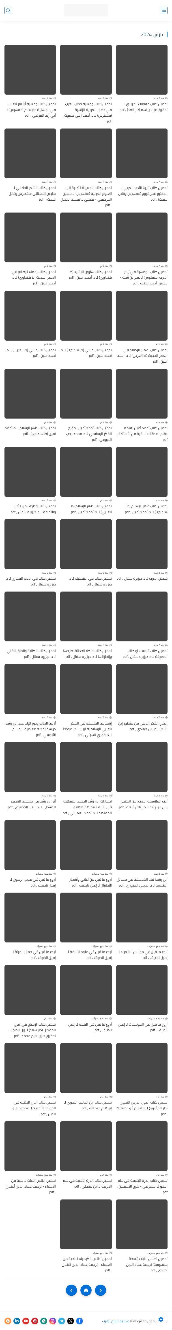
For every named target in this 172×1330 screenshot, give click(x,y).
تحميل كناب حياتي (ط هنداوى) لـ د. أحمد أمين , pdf (86, 353)
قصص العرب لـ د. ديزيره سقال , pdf (142, 578)
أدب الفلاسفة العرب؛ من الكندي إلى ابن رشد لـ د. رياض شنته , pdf (143, 804)
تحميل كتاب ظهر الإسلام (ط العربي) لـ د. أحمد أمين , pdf (91, 509)
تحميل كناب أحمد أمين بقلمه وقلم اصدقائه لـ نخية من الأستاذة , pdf (142, 433)
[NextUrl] (71, 1290)
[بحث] (7, 10)
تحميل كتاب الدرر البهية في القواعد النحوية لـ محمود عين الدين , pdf (34, 1108)
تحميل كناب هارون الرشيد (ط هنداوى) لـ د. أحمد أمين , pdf (90, 274)
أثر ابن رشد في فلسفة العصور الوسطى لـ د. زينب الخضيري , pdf (32, 804)
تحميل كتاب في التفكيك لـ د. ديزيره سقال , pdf (90, 581)
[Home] (86, 1290)
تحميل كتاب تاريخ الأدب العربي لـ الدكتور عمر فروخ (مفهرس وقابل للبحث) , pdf (143, 193)
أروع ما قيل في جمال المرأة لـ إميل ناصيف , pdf (34, 954)
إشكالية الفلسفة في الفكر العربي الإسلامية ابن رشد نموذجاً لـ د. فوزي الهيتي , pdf (87, 729)
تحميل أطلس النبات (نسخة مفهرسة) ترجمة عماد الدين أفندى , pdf (147, 1264)
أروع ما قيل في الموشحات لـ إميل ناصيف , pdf (143, 1027)
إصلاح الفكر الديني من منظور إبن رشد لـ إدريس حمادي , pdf (143, 726)
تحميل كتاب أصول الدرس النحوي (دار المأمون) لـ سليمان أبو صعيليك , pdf (142, 1108)
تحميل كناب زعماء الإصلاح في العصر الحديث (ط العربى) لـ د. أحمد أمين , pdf (142, 355)
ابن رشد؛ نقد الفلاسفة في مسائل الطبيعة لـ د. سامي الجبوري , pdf (142, 882)
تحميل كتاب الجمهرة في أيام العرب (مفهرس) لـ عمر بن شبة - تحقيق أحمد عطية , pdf (144, 277)
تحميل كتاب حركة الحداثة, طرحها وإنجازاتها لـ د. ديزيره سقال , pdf (87, 653)
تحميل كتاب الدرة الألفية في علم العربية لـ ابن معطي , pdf (87, 1183)
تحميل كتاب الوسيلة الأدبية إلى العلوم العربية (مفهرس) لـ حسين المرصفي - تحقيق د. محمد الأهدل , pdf (86, 196)
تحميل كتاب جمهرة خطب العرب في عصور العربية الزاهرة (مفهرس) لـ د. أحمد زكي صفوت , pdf (87, 112)
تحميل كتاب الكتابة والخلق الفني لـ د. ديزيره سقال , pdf (31, 653)
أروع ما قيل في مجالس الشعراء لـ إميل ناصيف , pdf (143, 954)
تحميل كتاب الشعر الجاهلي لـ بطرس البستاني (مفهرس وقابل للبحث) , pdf (32, 193)
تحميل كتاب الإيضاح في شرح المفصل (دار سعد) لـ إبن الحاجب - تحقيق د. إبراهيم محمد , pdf (31, 1030)
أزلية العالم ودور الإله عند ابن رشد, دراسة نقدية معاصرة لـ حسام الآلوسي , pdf (30, 729)
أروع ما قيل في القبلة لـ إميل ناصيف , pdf (90, 1027)
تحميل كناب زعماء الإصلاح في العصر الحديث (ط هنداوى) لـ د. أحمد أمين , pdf (34, 277)
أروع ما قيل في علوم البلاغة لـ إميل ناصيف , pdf (89, 954)
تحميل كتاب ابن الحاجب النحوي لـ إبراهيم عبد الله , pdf (88, 1105)
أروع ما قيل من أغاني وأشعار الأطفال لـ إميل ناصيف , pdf (90, 882)
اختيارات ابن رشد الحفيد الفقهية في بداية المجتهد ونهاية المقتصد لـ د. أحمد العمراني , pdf (87, 807)
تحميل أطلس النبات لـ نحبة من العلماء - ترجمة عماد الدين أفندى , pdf (31, 1186)
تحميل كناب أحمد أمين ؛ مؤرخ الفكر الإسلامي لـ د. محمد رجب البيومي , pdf (89, 433)
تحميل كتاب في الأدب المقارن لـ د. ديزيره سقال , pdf (31, 581)
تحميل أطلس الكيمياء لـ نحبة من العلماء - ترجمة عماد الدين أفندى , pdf (87, 1264)
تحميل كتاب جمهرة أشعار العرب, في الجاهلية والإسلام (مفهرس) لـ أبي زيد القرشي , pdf (31, 109)
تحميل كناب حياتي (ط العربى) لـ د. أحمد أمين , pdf (31, 353)
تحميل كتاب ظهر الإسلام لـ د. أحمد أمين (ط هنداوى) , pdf (30, 431)
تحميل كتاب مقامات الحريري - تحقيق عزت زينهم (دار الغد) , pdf (144, 107)
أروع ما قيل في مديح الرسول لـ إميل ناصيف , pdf (33, 882)
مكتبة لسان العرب (115, 1321)
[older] (100, 1290)
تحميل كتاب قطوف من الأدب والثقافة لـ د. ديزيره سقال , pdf (33, 509)
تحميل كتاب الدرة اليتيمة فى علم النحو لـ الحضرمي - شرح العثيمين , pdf (142, 1186)
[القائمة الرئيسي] (164, 10)
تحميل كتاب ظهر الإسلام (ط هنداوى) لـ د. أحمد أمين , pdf (146, 509)
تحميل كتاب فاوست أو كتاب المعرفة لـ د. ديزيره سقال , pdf (145, 653)
